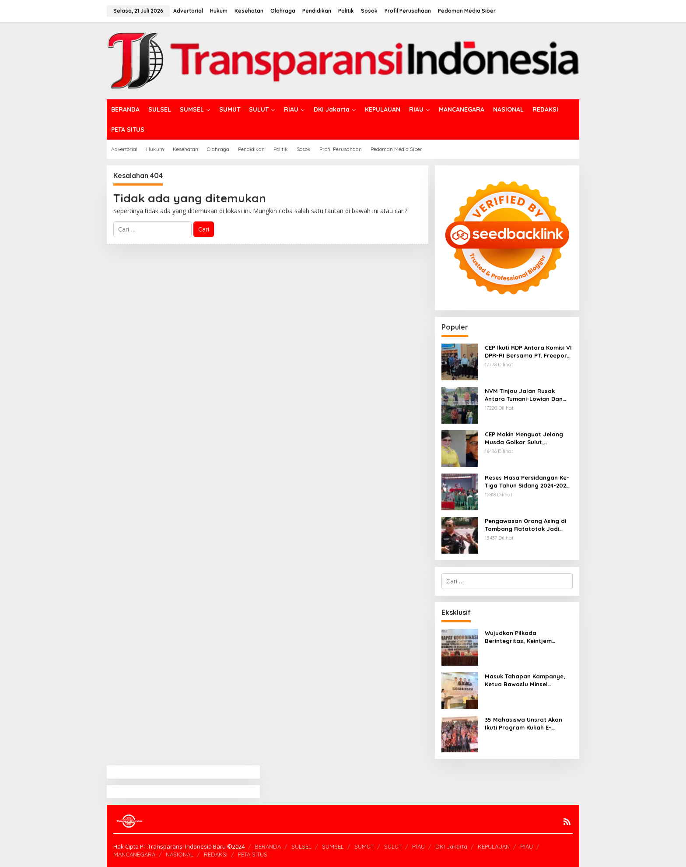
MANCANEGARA (134, 854)
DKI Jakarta (451, 846)
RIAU (418, 846)
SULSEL (301, 846)
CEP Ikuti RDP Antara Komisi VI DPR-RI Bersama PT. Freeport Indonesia (528, 351)
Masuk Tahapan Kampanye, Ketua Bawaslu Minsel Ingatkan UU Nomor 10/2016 (525, 680)
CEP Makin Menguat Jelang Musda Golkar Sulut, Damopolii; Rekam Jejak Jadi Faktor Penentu (527, 438)
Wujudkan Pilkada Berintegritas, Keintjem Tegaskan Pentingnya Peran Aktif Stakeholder (525, 637)
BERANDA (268, 846)
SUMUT (364, 846)
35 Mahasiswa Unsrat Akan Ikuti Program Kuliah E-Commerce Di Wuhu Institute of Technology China (526, 723)
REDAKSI (216, 854)
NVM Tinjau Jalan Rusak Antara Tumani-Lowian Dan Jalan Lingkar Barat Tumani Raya (525, 395)
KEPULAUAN (494, 846)
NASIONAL (179, 854)
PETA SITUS (252, 854)
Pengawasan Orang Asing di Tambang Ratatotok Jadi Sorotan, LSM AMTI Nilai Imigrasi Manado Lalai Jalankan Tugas (525, 525)
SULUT (393, 846)
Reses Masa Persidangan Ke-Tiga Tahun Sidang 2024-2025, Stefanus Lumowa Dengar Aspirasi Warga (528, 481)
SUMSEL (333, 846)
